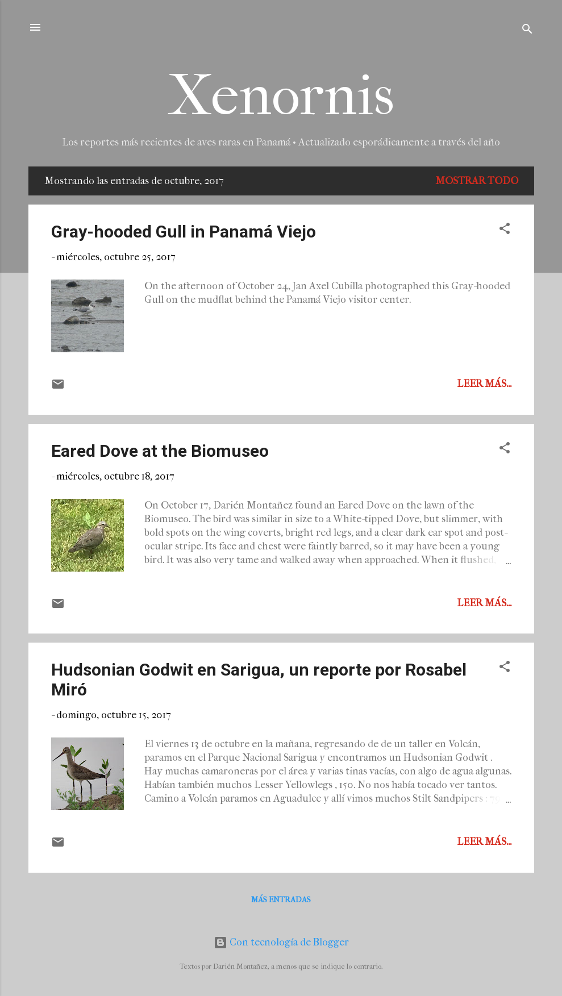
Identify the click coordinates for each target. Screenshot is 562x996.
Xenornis (281, 95)
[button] (504, 230)
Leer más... (484, 384)
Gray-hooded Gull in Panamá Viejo (183, 231)
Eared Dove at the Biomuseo (160, 451)
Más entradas (281, 900)
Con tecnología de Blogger (281, 942)
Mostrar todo (476, 181)
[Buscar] (527, 31)
